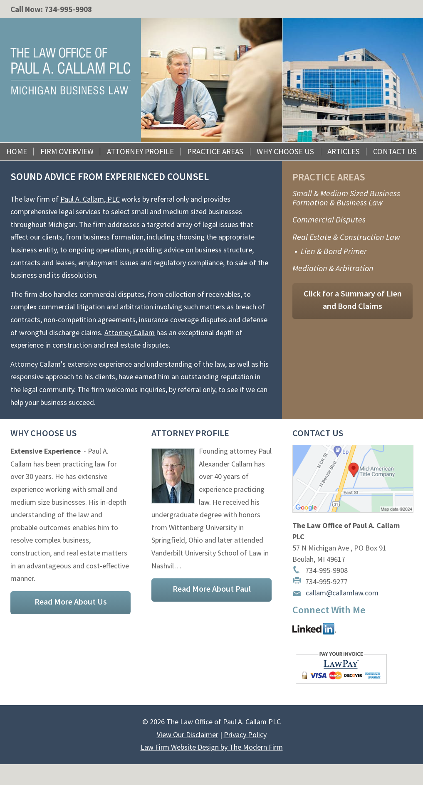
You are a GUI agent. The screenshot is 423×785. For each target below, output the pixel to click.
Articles (343, 152)
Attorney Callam (129, 332)
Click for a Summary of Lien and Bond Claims (353, 299)
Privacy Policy (245, 734)
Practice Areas (215, 152)
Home (16, 152)
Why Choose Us (285, 152)
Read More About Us (71, 601)
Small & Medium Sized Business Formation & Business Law (346, 197)
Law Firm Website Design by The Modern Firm (212, 747)
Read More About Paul (212, 588)
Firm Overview (67, 152)
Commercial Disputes (329, 219)
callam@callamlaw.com (342, 592)
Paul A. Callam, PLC (90, 199)
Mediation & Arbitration (333, 268)
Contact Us (395, 152)
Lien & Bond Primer (334, 251)
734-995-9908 (68, 9)
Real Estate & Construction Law (346, 237)
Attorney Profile (140, 152)
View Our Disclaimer (187, 734)
